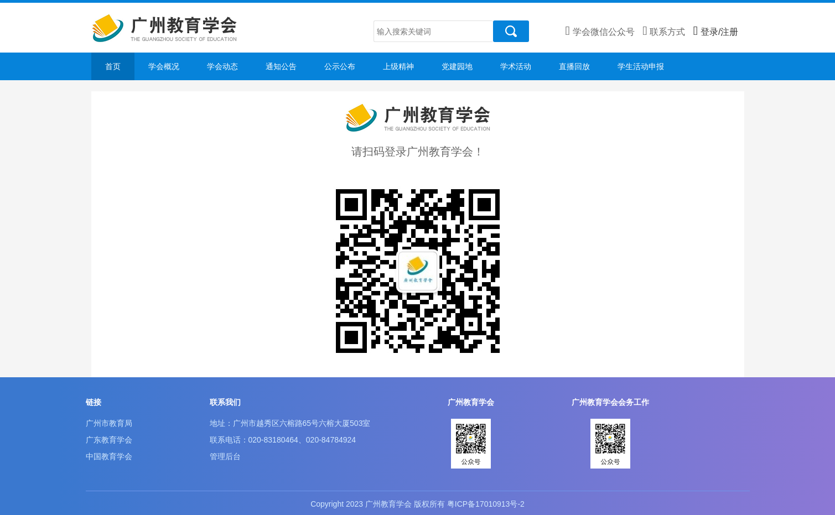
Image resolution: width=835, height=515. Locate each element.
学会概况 (163, 66)
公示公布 (339, 66)
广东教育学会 (109, 439)
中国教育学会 (109, 456)
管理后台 (225, 456)
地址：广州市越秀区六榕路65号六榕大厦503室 (290, 423)
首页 (113, 66)
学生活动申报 (641, 66)
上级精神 (398, 66)
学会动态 (222, 66)
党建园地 (457, 66)
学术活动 (515, 66)
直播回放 (574, 66)
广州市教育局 (109, 423)
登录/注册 (716, 32)
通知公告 (281, 66)
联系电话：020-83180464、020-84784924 (283, 439)
